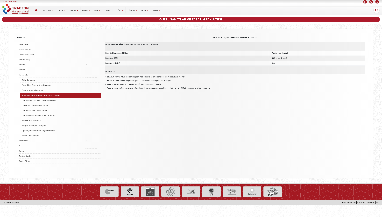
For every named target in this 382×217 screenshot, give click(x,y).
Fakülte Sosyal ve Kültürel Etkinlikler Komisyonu (39, 100)
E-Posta (13, 2)
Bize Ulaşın (371, 202)
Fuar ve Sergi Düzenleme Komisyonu (35, 105)
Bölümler (61, 10)
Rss (354, 202)
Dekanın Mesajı (24, 59)
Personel (74, 10)
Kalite (97, 10)
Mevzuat (22, 146)
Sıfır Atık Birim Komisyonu (31, 120)
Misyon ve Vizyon (25, 49)
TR (4, 2)
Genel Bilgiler (24, 44)
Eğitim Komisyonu (28, 80)
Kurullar (22, 70)
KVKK (378, 202)
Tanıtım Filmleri (24, 161)
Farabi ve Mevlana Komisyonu (32, 90)
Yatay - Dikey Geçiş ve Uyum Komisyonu (36, 85)
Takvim (145, 10)
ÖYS (121, 10)
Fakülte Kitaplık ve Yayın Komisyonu (35, 110)
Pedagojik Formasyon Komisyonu (34, 125)
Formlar (22, 151)
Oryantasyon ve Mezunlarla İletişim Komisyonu (38, 131)
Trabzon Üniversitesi (12, 202)
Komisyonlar (23, 75)
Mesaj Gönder (347, 202)
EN (6, 2)
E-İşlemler (132, 10)
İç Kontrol (109, 10)
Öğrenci (86, 10)
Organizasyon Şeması (27, 54)
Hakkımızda (47, 10)
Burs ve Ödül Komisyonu (30, 136)
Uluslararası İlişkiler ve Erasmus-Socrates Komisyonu (41, 95)
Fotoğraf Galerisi (25, 156)
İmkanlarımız (23, 141)
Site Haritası (361, 202)
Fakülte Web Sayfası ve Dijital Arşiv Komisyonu (39, 115)
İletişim (156, 10)
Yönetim (22, 65)
